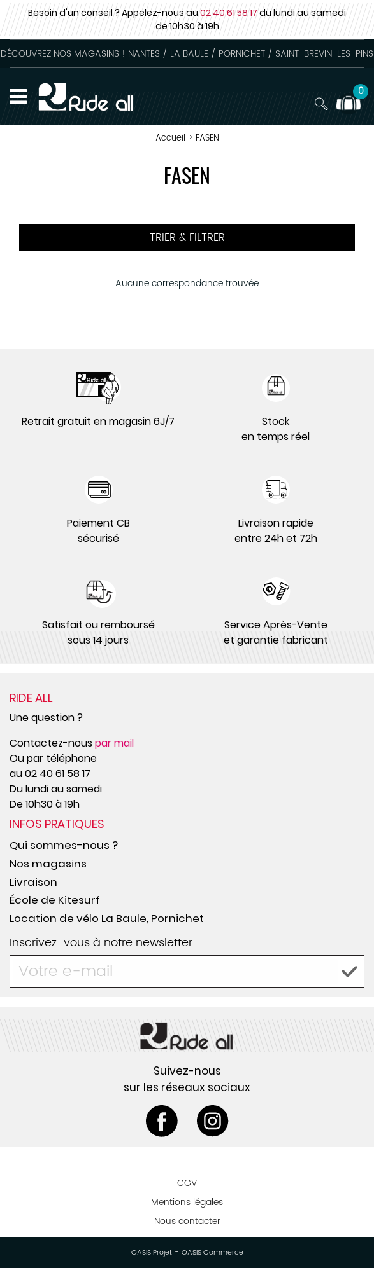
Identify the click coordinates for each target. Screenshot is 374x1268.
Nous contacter (187, 1221)
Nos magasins (48, 863)
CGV (187, 1183)
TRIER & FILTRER (187, 238)
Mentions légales (187, 1202)
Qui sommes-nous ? (64, 845)
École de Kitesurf (55, 899)
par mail (114, 743)
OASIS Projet (151, 1253)
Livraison (33, 882)
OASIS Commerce (212, 1253)
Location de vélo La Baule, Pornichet (107, 918)
